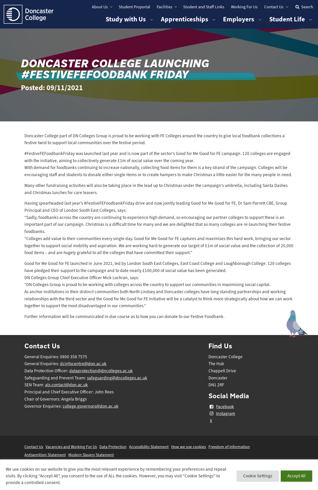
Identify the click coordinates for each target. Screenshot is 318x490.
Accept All (296, 476)
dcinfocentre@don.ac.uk (83, 364)
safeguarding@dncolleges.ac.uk (117, 378)
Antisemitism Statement (45, 454)
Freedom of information (229, 446)
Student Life (287, 19)
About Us (100, 6)
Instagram (221, 413)
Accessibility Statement (149, 446)
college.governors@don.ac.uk (91, 406)
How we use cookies (188, 446)
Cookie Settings (257, 476)
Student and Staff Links (203, 6)
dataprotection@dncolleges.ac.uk (101, 371)
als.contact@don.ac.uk (66, 385)
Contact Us (273, 6)
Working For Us (244, 6)
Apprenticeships (184, 19)
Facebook (221, 407)
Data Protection (113, 446)
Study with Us (126, 19)
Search (303, 6)
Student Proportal (134, 6)
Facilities (164, 6)
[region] (159, 474)
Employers (238, 19)
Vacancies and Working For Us (71, 446)
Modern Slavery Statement (91, 454)
